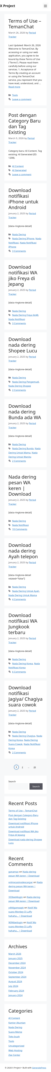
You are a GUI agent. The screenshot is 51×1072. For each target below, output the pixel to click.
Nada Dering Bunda (23, 448)
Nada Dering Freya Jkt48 (25, 315)
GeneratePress (39, 1067)
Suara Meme (15, 1031)
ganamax (13, 871)
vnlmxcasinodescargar (20, 882)
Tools (15, 95)
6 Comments (19, 671)
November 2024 (17, 967)
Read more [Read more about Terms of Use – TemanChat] (14, 86)
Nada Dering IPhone (23, 238)
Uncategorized (16, 1045)
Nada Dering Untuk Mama (22, 595)
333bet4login (15, 897)
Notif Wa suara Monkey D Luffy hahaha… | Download (22, 911)
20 (34, 767)
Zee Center (14, 1055)
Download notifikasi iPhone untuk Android (23, 198)
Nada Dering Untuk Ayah (25, 591)
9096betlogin (15, 922)
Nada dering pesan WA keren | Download (22, 485)
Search (12, 781)
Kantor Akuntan (17, 1022)
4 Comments (19, 599)
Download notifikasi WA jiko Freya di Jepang (22, 275)
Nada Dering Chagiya (23, 735)
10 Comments (19, 529)
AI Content (18, 166)
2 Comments (19, 390)
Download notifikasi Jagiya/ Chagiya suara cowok (25, 696)
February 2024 (16, 990)
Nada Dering (19, 234)
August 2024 (15, 981)
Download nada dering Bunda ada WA (24, 412)
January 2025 (15, 958)
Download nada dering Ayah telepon (23, 551)
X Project (7, 5)
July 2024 (13, 986)
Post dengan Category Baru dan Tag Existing (24, 123)
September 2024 (17, 976)
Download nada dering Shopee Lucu (22, 345)
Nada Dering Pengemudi (25, 381)
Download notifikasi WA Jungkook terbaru (22, 623)
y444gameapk (16, 907)
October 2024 (15, 972)
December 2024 (17, 963)
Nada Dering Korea (22, 663)
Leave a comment (21, 99)
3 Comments (19, 251)
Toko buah (14, 1036)
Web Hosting (15, 1050)
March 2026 (14, 953)
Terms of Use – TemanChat (24, 24)
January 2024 (15, 995)
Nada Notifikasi (16, 319)
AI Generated (19, 170)
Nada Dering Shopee (19, 385)
